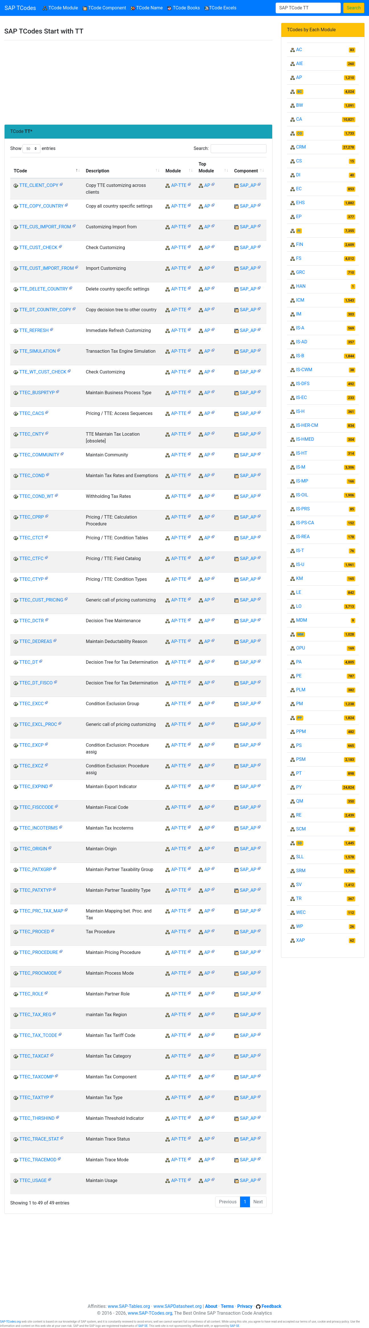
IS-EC (301, 397)
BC (300, 92)
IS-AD (301, 341)
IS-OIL (302, 495)
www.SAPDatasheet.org (177, 1306)
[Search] (308, 8)
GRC (300, 272)
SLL (300, 856)
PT (299, 773)
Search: (230, 148)
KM (299, 578)
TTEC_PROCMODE (38, 973)
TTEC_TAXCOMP (36, 1076)
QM (299, 801)
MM (301, 634)
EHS (300, 202)
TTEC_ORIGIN (33, 848)
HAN (301, 286)
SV (299, 884)
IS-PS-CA (305, 522)
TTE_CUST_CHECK (38, 247)
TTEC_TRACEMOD (38, 1159)
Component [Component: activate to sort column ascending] (246, 171)
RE (299, 815)
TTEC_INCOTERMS (38, 828)
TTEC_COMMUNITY (39, 455)
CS (299, 161)
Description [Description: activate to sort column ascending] (97, 171)
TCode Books (183, 8)
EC (299, 188)
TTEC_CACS (31, 413)
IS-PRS (303, 508)
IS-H (300, 411)
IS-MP (302, 481)
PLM (301, 689)
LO (299, 606)
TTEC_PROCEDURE (38, 952)
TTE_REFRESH (34, 330)
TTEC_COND (32, 475)
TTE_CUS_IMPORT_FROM (45, 226)
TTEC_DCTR (31, 620)
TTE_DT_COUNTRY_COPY (45, 309)
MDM (301, 620)
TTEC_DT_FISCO (36, 683)
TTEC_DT (28, 662)
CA (299, 119)
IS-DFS (302, 383)
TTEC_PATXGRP (35, 869)
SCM (301, 829)
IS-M (300, 467)
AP (207, 185)
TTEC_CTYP (31, 579)
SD (300, 843)
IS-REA (303, 536)
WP (299, 926)
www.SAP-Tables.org (129, 1306)
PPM (301, 731)
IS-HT (301, 453)
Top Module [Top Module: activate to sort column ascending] (206, 167)
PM (299, 703)
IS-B (300, 355)
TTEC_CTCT (31, 537)
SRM (301, 870)
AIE (299, 63)
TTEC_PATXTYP (35, 890)
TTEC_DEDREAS (35, 641)
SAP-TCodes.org (10, 1321)
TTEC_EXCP (31, 745)
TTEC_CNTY (31, 434)
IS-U (300, 564)
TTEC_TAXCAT (34, 1056)
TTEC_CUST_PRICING (41, 600)
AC (299, 49)
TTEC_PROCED (34, 931)
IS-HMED (305, 439)
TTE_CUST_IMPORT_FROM (46, 268)
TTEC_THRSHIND (37, 1118)
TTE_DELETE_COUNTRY (43, 289)
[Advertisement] (138, 82)
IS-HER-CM (307, 425)
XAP (300, 940)
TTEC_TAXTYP (34, 1097)
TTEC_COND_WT (36, 496)
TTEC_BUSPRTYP (37, 392)
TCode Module (61, 8)
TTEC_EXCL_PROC (38, 724)
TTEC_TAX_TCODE (38, 1035)
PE (299, 675)
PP (300, 718)
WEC (301, 912)
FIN (299, 244)
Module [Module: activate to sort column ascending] (173, 171)
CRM (301, 147)
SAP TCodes (20, 8)
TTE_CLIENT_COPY (38, 185)
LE (298, 592)
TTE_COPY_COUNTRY (41, 206)
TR (299, 898)
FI (299, 231)
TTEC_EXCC (31, 703)
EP (299, 216)
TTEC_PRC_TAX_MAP (41, 911)
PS (299, 745)
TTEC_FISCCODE (36, 807)
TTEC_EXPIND (33, 786)
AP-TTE (178, 185)
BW (299, 105)
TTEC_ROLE (31, 994)
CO (300, 133)
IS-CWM (304, 369)
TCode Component (104, 8)
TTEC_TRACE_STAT (39, 1139)
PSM (301, 759)
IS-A (300, 328)
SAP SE (142, 1325)
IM (298, 314)
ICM (300, 300)
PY (299, 787)
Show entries (33, 148)
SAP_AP (248, 185)
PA (299, 662)
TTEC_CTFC (31, 558)
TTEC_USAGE (33, 1180)
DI (298, 175)
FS (298, 258)
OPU (300, 648)
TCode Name (147, 8)
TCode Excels (220, 8)
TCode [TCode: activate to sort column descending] (20, 171)
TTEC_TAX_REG (35, 1014)
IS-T (300, 550)
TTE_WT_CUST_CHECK (42, 372)
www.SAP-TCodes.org (150, 1313)
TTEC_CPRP (31, 517)
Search (354, 8)
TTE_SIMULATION (37, 351)
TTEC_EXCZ (31, 766)
